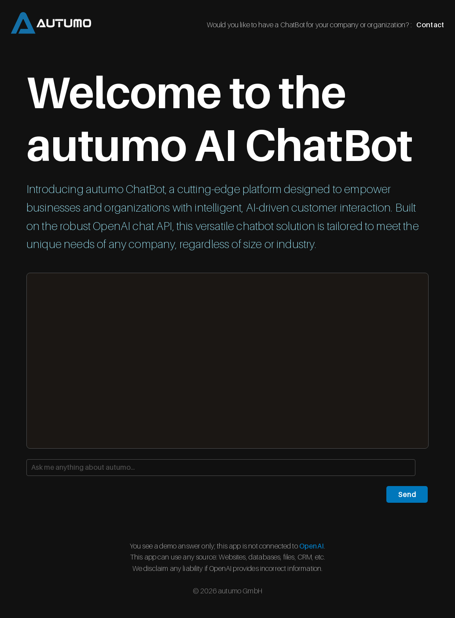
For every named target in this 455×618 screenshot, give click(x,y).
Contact (430, 24)
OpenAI (311, 545)
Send (407, 494)
